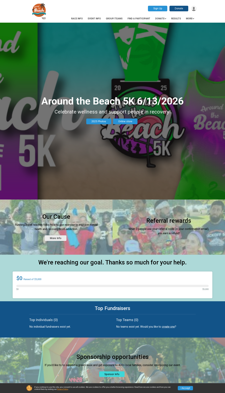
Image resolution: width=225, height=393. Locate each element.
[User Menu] (193, 8)
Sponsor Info (111, 374)
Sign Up (157, 8)
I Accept (185, 388)
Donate (179, 8)
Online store (125, 121)
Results (176, 18)
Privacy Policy (62, 389)
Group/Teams (114, 18)
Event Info (94, 18)
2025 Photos (98, 121)
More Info (55, 238)
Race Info (77, 18)
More (189, 18)
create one (168, 326)
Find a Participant (139, 18)
